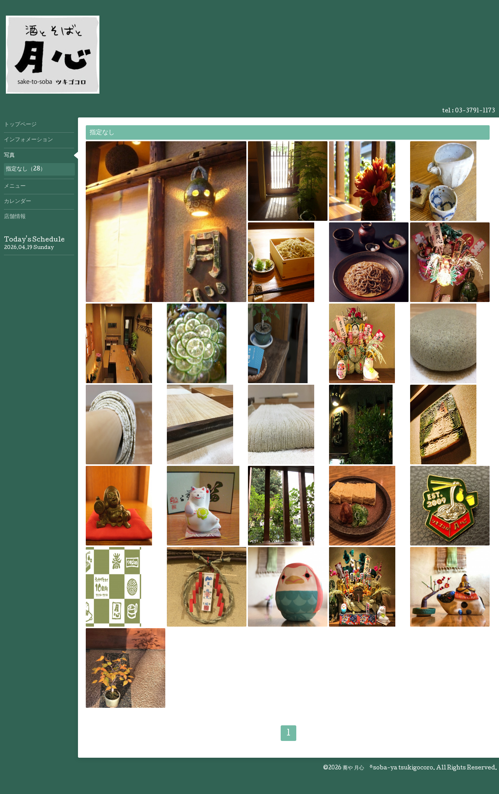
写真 (9, 156)
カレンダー (17, 202)
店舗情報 (15, 217)
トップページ (20, 125)
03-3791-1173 (475, 111)
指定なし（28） (26, 169)
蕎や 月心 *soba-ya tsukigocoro (388, 768)
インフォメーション (28, 140)
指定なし (102, 133)
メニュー (15, 186)
